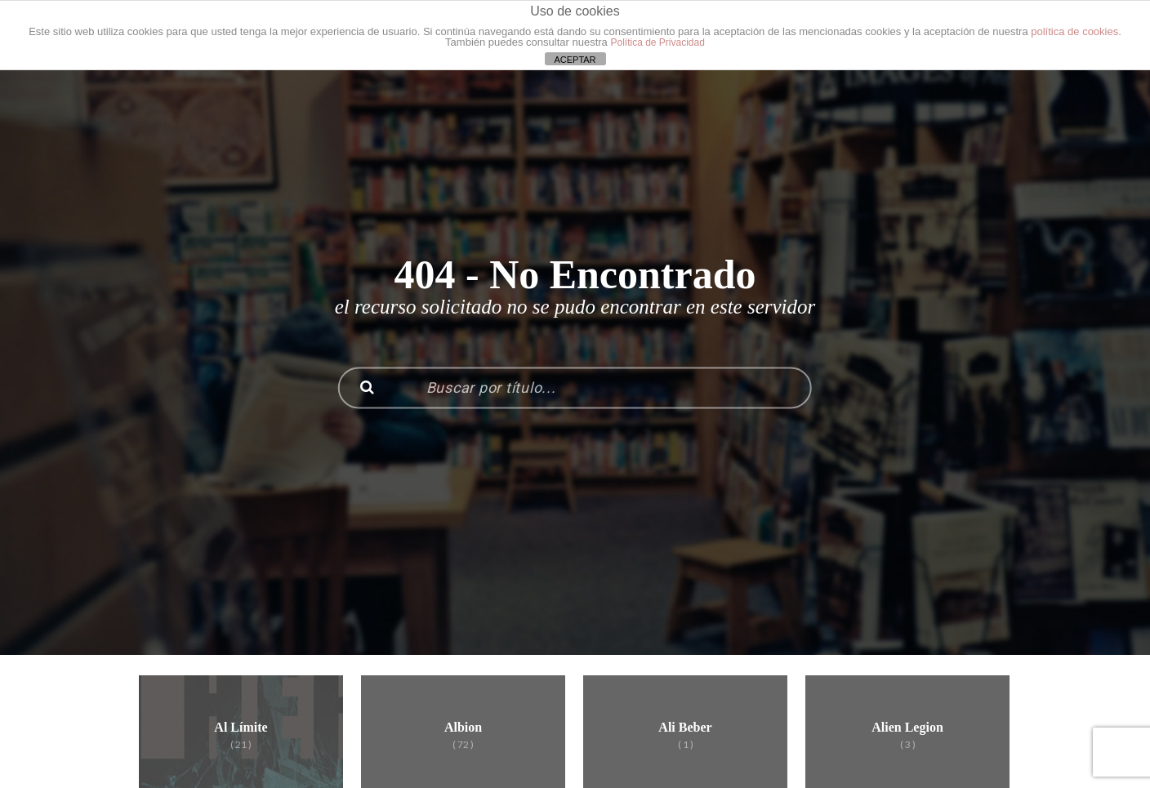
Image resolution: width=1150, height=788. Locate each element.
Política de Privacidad (657, 42)
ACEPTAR (574, 60)
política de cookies (1074, 31)
